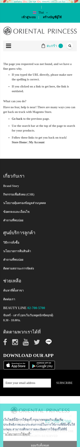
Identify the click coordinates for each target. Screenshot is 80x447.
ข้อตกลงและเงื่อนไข (16, 211)
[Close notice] (70, 438)
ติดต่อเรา (9, 299)
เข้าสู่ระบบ (29, 17)
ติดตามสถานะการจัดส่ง (18, 268)
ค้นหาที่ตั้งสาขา (13, 290)
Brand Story (11, 186)
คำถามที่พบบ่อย (13, 220)
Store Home (19, 142)
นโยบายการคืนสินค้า (17, 251)
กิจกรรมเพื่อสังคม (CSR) (18, 194)
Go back (17, 118)
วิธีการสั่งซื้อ (11, 242)
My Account (37, 142)
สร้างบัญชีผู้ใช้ (52, 17)
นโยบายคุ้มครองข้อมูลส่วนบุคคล (24, 203)
